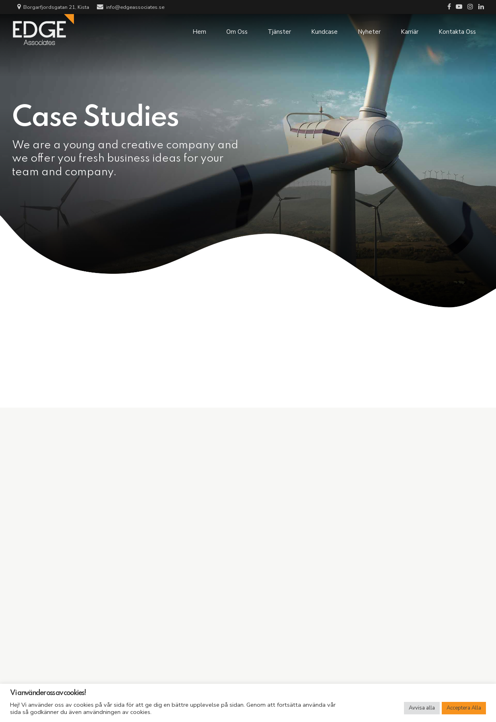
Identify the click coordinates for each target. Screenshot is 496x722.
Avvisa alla (422, 708)
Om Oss (237, 30)
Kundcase (324, 30)
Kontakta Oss (457, 30)
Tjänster (279, 30)
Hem (199, 30)
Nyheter (369, 30)
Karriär (409, 30)
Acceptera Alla (464, 708)
